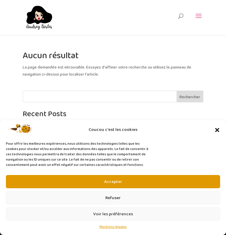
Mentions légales (113, 227)
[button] (217, 130)
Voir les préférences (113, 214)
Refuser (113, 198)
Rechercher (190, 97)
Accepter (113, 182)
